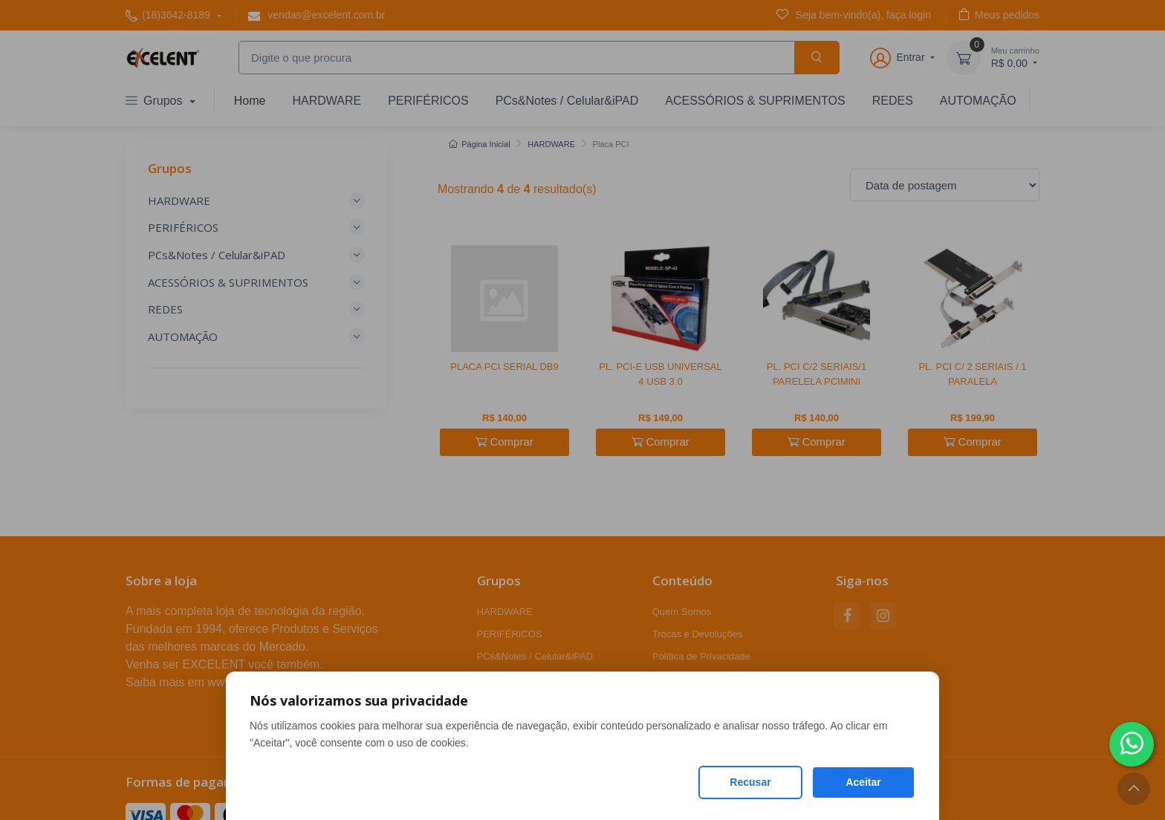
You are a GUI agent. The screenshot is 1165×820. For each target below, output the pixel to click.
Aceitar (863, 782)
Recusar (750, 782)
